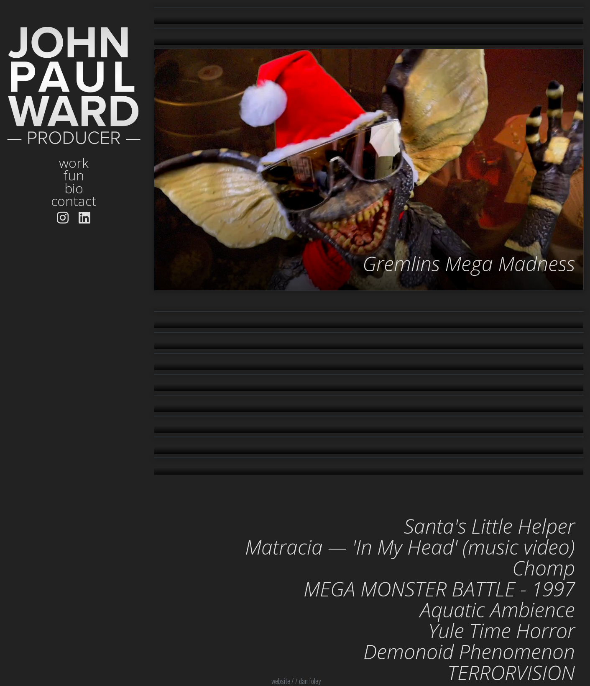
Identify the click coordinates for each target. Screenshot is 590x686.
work (74, 163)
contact (74, 201)
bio (73, 188)
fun (73, 175)
